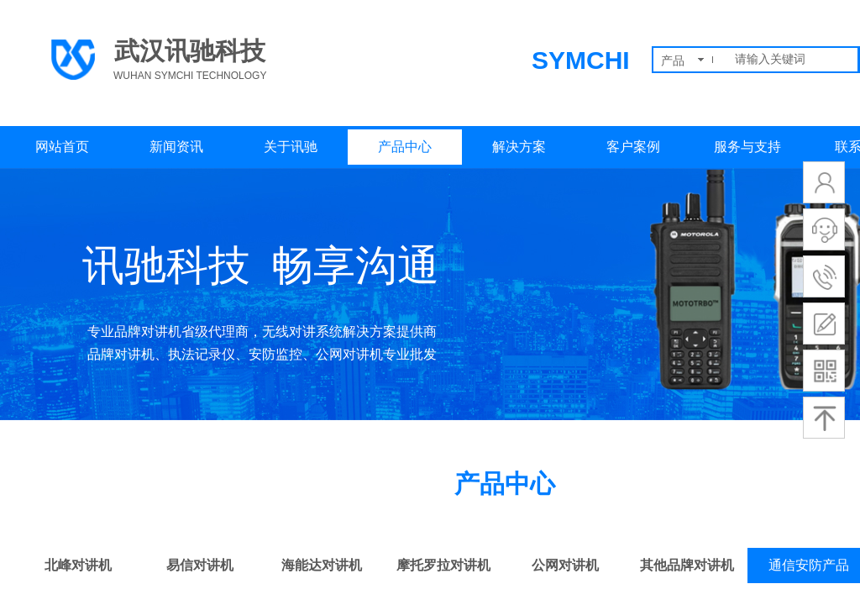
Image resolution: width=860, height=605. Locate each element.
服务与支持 (747, 146)
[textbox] (792, 60)
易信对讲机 (199, 565)
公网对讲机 (565, 565)
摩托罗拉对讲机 (443, 565)
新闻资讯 (176, 146)
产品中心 (405, 146)
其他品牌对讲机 (687, 565)
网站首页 (62, 146)
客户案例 (633, 146)
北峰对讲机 (78, 565)
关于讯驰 (290, 146)
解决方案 (519, 146)
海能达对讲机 (321, 565)
